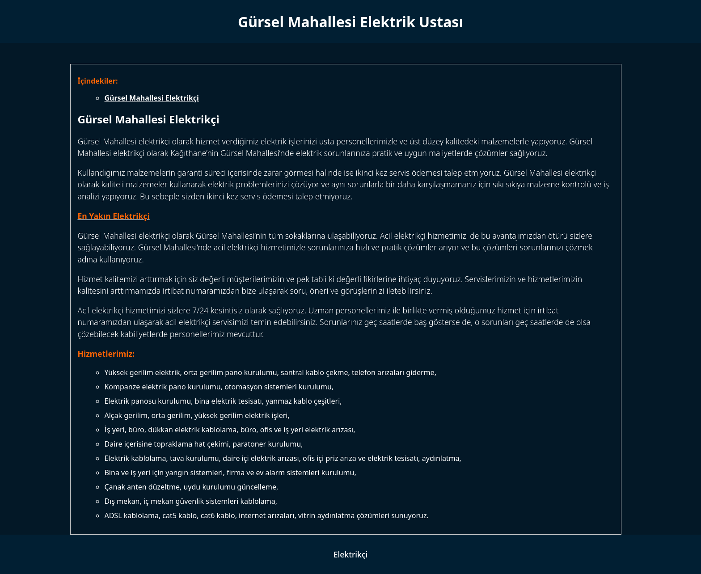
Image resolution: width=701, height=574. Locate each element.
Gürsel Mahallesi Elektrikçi (151, 98)
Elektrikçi (351, 554)
